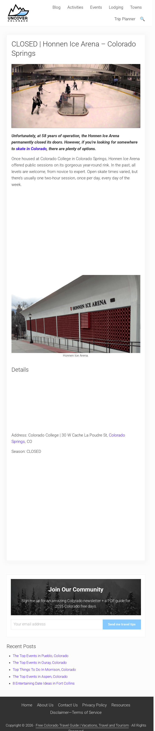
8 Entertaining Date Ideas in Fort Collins (44, 683)
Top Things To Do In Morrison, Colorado (44, 669)
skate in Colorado (31, 148)
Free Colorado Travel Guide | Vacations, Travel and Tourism (82, 725)
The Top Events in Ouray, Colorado (40, 662)
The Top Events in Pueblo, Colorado (40, 656)
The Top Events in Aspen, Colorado (40, 676)
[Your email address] (57, 624)
